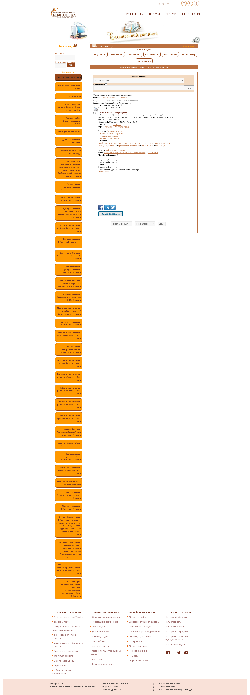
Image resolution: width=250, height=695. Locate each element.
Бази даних (69, 72)
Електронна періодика (177, 631)
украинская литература (127, 143)
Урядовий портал (62, 622)
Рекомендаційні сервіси (140, 636)
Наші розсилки (136, 641)
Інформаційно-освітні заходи (105, 622)
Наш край (133, 655)
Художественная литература (110, 133)
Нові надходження (138, 651)
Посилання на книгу (111, 213)
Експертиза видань (100, 646)
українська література (107, 143)
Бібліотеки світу (173, 622)
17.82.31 (117, 124)
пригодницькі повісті (107, 145)
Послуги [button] (154, 13)
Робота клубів (98, 626)
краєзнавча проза (146, 143)
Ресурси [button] (171, 13)
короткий (125, 97)
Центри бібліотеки (100, 631)
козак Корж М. (148, 145)
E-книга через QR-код (64, 660)
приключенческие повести (129, 145)
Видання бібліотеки (138, 660)
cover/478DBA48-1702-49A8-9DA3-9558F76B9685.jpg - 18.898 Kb (131, 153)
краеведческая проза (163, 143)
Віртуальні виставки (138, 646)
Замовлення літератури (140, 626)
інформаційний (109, 97)
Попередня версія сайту (103, 664)
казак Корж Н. (162, 145)
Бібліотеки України (175, 626)
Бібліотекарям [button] (191, 13)
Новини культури (100, 636)
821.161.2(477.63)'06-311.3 (117, 127)
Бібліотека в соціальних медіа (106, 617)
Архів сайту (97, 659)
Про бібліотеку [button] (134, 13)
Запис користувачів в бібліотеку (144, 622)
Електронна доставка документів (144, 631)
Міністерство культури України (68, 617)
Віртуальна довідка (138, 617)
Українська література (108, 136)
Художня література (115, 131)
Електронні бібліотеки (177, 617)
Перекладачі (60, 665)
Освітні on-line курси (176, 644)
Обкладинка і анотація (115, 150)
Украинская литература (108, 138)
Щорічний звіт (98, 641)
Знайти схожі (103, 172)
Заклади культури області (66, 651)
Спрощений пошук (102, 46)
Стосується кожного (63, 655)
